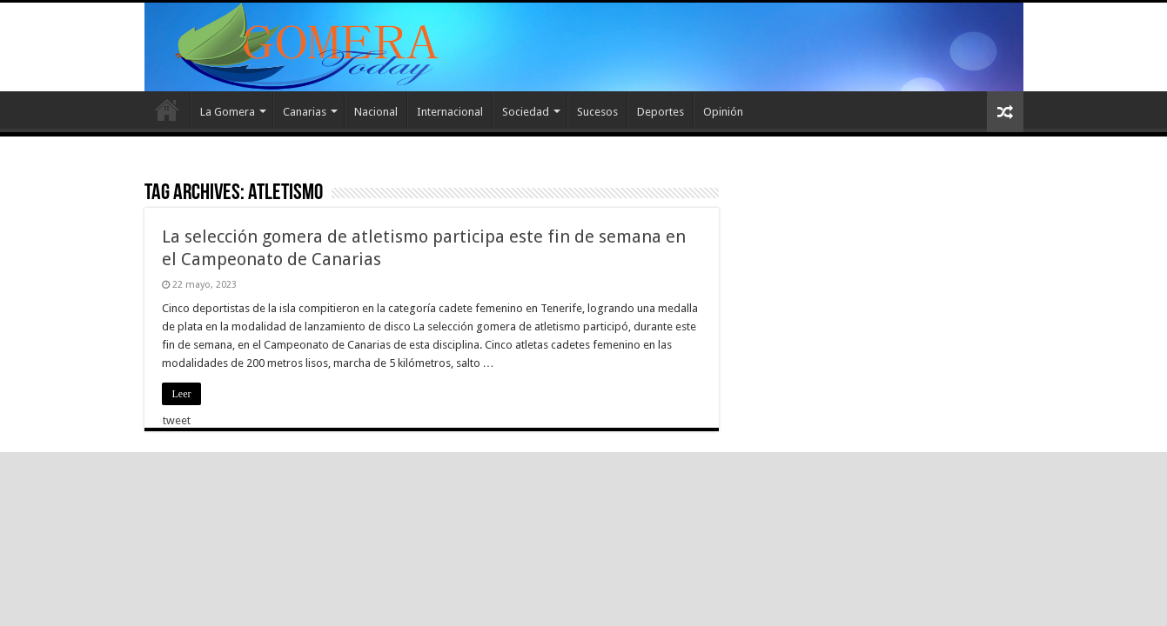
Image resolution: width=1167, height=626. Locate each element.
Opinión (723, 111)
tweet (177, 420)
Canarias (304, 111)
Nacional (376, 111)
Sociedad (525, 111)
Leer (181, 394)
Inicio (167, 109)
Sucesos (597, 111)
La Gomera (227, 111)
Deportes (660, 111)
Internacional (450, 111)
